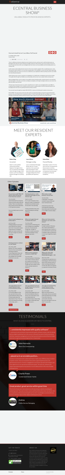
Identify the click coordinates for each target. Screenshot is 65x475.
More (10, 214)
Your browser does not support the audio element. (19, 59)
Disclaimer (11, 472)
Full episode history (13, 309)
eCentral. (48, 473)
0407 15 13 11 (13, 453)
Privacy (22, 472)
